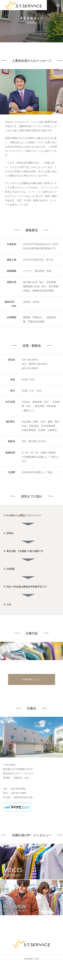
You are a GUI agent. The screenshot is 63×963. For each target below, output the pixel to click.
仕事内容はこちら (31, 679)
